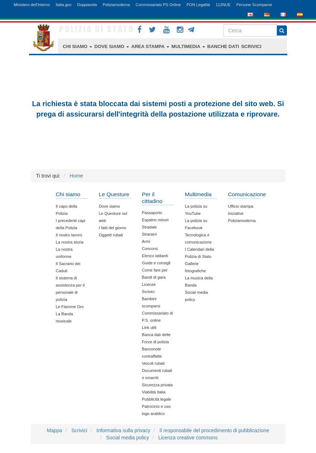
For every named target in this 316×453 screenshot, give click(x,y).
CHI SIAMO (77, 46)
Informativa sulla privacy (123, 430)
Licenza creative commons (188, 437)
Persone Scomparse (254, 5)
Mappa (54, 430)
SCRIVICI (251, 46)
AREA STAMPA (150, 46)
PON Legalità (198, 5)
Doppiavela (87, 5)
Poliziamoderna (116, 5)
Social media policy (127, 437)
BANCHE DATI (223, 46)
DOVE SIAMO (111, 46)
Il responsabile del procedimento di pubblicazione (214, 430)
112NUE (223, 5)
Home (76, 176)
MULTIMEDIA (188, 46)
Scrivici (79, 430)
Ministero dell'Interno (32, 5)
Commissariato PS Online (158, 5)
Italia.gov (63, 5)
